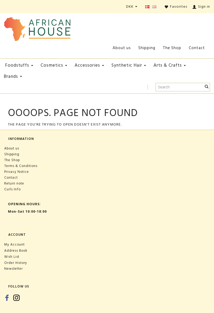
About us (122, 47)
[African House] (37, 28)
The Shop (172, 47)
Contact (197, 47)
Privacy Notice (16, 171)
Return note (14, 183)
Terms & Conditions (20, 166)
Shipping (146, 47)
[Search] (207, 87)
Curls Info (12, 189)
